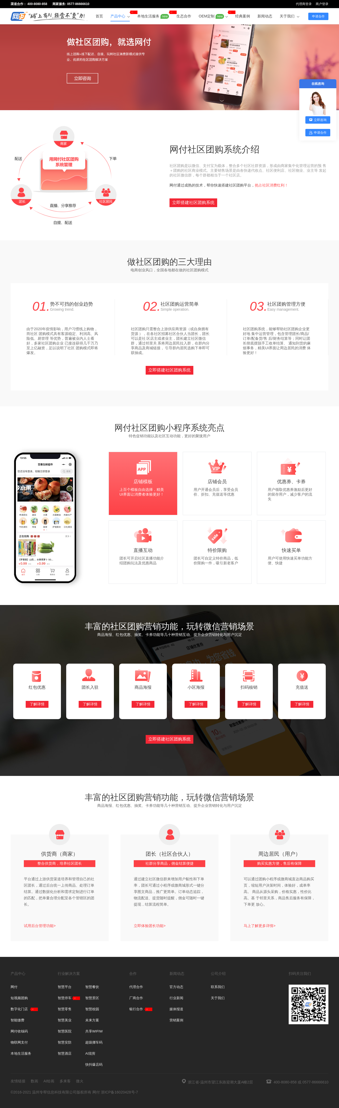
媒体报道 (176, 1009)
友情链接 (18, 1081)
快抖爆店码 (93, 1065)
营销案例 (176, 1020)
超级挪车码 (93, 1042)
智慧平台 (65, 987)
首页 (99, 16)
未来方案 (92, 1020)
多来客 (65, 1081)
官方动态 (176, 987)
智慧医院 (65, 1031)
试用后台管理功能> (40, 926)
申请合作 (318, 16)
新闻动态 (264, 16)
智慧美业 (65, 1020)
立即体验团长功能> (150, 926)
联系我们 (218, 987)
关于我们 (289, 16)
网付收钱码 (19, 1031)
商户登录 (322, 4)
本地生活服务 (153, 15)
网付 (14, 987)
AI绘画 (48, 1081)
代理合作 (136, 987)
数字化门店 (19, 1009)
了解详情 (37, 704)
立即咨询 (318, 120)
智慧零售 (65, 1009)
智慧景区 (92, 998)
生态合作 (183, 16)
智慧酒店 (65, 1053)
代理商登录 (304, 4)
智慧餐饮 (92, 987)
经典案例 (242, 16)
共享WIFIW (94, 1031)
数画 (34, 1081)
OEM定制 (213, 15)
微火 (79, 1081)
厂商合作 (136, 998)
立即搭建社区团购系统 (193, 202)
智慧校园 (92, 1009)
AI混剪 (90, 1053)
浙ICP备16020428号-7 (119, 1092)
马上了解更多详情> (259, 926)
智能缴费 (17, 1020)
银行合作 (136, 1009)
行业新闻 (176, 998)
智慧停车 (65, 998)
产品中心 (120, 14)
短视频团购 (19, 998)
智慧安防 (65, 1042)
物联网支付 (19, 1042)
